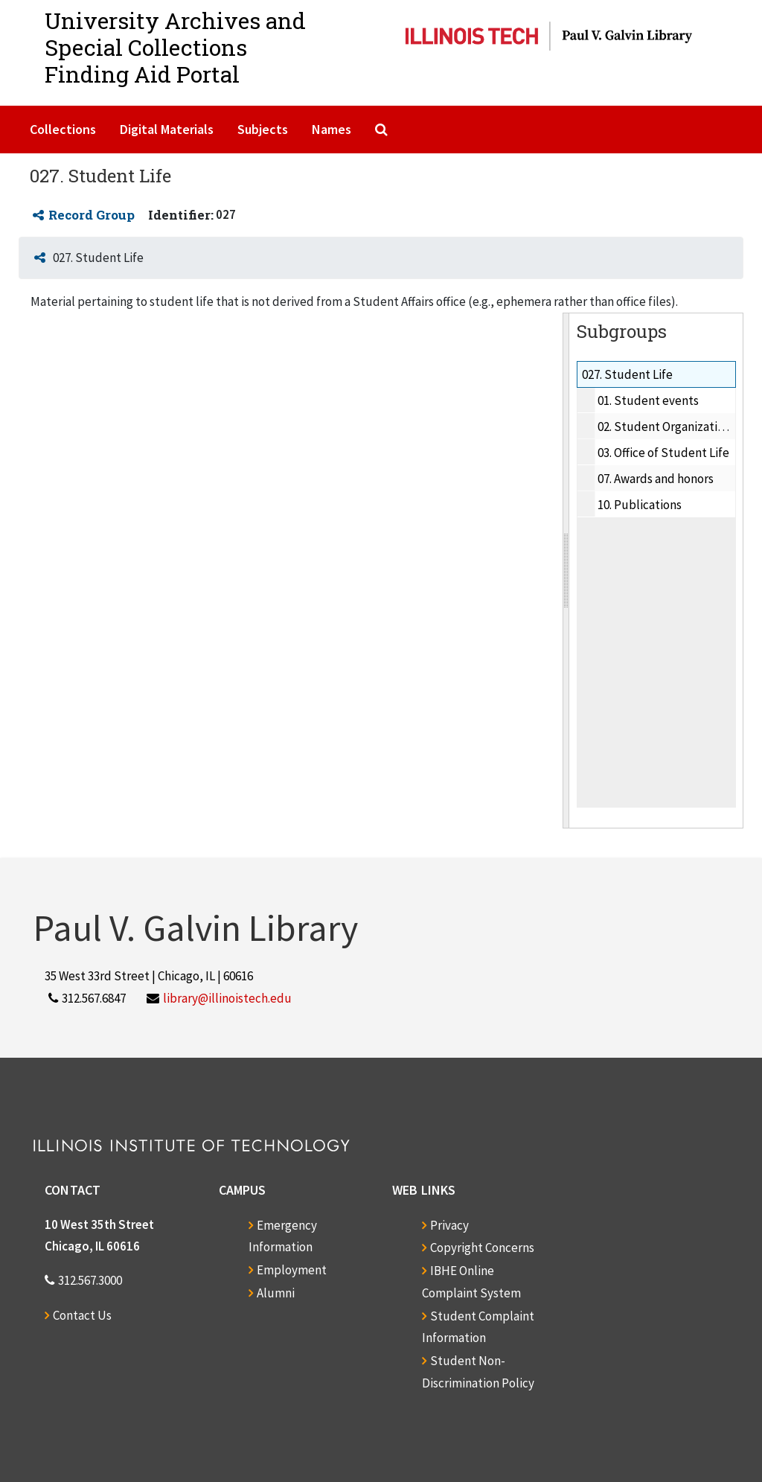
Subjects (262, 129)
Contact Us (82, 1315)
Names (331, 129)
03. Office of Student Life (663, 452)
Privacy (449, 1225)
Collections (63, 129)
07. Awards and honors (656, 478)
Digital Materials (167, 129)
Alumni (276, 1293)
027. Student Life (627, 374)
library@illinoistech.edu (227, 998)
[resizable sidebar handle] (566, 570)
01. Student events (648, 400)
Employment (292, 1270)
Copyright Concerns (482, 1247)
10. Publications (640, 504)
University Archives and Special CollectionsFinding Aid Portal (175, 47)
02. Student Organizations (667, 426)
